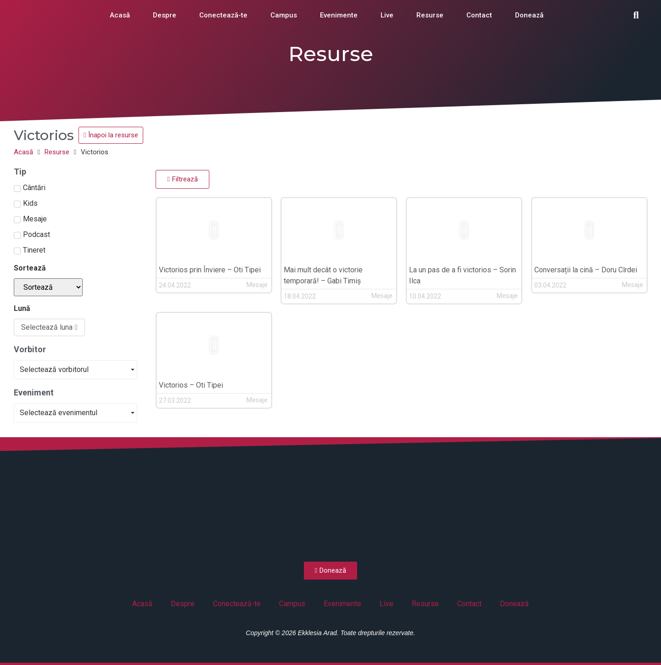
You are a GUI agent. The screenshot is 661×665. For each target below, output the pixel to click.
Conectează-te (223, 15)
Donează (529, 15)
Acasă (120, 15)
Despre (164, 15)
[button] (636, 15)
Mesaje (257, 284)
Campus (283, 15)
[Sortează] (48, 287)
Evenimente (339, 15)
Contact (479, 15)
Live (387, 15)
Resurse (429, 15)
